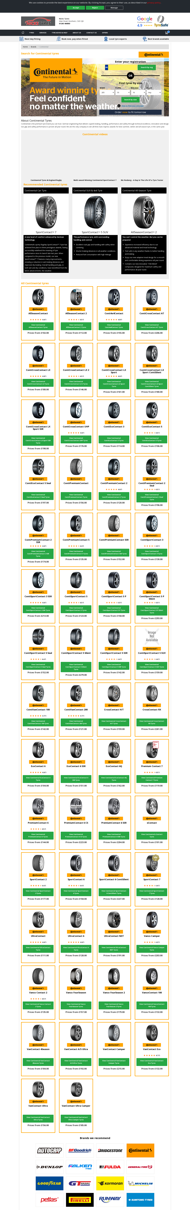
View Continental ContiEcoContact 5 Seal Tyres (38, 496)
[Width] (107, 92)
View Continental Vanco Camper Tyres (151, 948)
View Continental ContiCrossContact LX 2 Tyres (76, 382)
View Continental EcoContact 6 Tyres (38, 779)
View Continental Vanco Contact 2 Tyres (38, 1005)
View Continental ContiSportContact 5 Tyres (76, 609)
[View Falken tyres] (80, 1167)
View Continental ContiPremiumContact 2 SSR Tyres (38, 553)
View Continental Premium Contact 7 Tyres (151, 779)
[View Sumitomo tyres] (140, 1200)
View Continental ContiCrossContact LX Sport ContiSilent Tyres (152, 383)
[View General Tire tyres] (140, 1167)
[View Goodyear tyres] (49, 1183)
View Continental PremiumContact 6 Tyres (38, 835)
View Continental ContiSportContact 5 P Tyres (114, 609)
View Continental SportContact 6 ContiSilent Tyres (114, 892)
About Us (77, 33)
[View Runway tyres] (110, 1200)
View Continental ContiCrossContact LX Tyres (38, 382)
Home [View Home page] (25, 47)
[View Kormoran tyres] (110, 1183)
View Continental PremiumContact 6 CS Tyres (76, 835)
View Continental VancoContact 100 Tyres (151, 1005)
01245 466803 (64, 23)
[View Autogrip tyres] (49, 1150)
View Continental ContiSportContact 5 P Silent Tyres (152, 610)
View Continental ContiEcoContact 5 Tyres (152, 439)
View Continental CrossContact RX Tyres (151, 722)
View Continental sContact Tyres (151, 835)
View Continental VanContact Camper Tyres (114, 1062)
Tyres (31, 33)
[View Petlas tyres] (49, 1200)
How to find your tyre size (132, 106)
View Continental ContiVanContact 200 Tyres (76, 722)
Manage (114, 8)
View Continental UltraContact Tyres (38, 948)
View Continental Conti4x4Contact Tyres (114, 326)
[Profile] (122, 92)
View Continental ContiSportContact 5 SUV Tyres (152, 665)
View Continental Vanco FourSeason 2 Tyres (114, 1005)
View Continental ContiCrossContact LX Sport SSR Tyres (38, 440)
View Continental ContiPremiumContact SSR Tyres (114, 552)
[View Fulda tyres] (110, 1167)
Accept (76, 8)
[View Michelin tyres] (140, 1183)
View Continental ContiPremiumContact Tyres (76, 496)
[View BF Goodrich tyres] (80, 1150)
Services (42, 33)
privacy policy (154, 2)
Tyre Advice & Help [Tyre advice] (59, 33)
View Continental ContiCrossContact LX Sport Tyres (114, 383)
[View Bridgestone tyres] (110, 1150)
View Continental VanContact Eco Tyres (151, 1062)
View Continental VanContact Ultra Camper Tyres (76, 1118)
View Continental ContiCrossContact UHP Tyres (76, 439)
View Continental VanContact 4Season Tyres (38, 1062)
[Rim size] (138, 92)
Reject (95, 8)
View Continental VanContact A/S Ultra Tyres (76, 1062)
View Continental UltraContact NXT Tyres (114, 948)
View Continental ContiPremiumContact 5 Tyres (76, 552)
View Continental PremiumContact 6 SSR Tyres (114, 835)
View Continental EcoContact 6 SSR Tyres (76, 779)
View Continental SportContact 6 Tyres (76, 892)
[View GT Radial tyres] (80, 1183)
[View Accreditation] (161, 21)
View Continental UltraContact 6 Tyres (76, 948)
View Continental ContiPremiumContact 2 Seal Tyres (152, 497)
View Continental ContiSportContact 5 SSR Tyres (114, 665)
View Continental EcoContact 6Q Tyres (114, 779)
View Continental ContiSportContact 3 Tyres (151, 552)
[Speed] (153, 92)
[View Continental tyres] (140, 1150)
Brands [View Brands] (33, 47)
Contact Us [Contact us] (91, 33)
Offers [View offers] (105, 33)
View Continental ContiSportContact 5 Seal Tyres (38, 665)
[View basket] (166, 33)
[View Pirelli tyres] (80, 1200)
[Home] (23, 33)
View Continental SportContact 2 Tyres (38, 892)
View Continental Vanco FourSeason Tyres (76, 1005)
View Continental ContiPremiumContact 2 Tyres (114, 496)
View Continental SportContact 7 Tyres (151, 892)
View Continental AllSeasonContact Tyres (38, 326)
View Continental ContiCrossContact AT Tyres (152, 326)
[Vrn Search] (121, 67)
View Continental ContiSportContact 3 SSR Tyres (38, 609)
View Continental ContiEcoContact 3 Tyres (114, 439)
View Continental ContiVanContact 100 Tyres (38, 722)
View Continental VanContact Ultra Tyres (38, 1118)
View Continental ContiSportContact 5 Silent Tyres (76, 666)
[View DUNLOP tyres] (49, 1167)
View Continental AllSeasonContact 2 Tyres (76, 326)
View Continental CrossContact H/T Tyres (114, 722)
